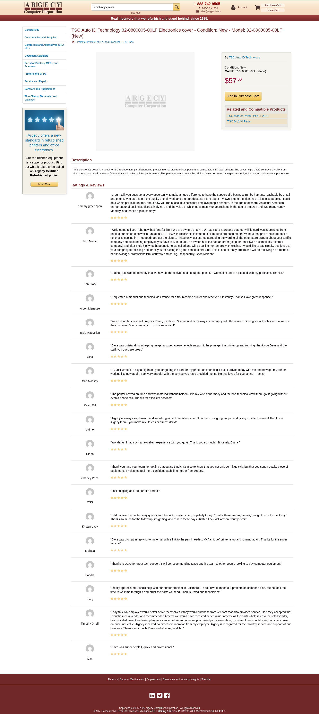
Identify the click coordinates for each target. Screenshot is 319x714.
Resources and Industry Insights (181, 679)
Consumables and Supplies (41, 37)
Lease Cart (273, 10)
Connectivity (32, 30)
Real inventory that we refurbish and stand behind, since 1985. (159, 18)
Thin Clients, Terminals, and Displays (41, 98)
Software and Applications (40, 89)
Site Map (135, 12)
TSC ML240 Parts (239, 121)
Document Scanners (36, 55)
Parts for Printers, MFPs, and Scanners (41, 65)
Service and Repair (36, 81)
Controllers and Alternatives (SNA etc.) (44, 46)
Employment (153, 679)
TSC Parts (127, 42)
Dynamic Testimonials (132, 679)
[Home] (73, 42)
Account (242, 7)
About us (113, 679)
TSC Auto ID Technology (244, 57)
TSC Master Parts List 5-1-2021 (248, 116)
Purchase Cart (273, 5)
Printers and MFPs (35, 73)
